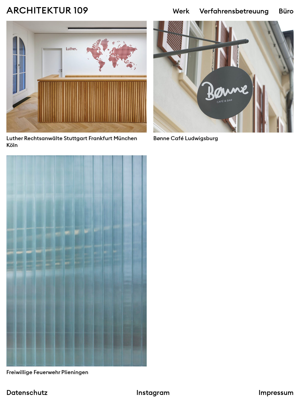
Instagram (153, 392)
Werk (181, 11)
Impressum (276, 392)
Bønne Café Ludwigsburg (185, 138)
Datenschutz (27, 392)
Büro (286, 11)
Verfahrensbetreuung (234, 11)
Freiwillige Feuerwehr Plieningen (47, 372)
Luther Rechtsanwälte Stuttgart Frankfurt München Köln (71, 142)
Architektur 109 (47, 10)
